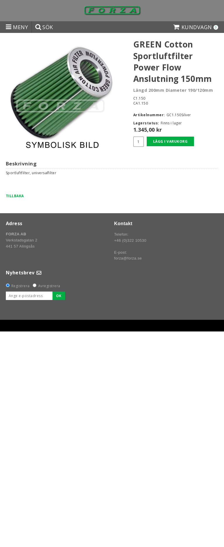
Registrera (20, 285)
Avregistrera (49, 285)
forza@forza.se (128, 258)
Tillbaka (15, 195)
